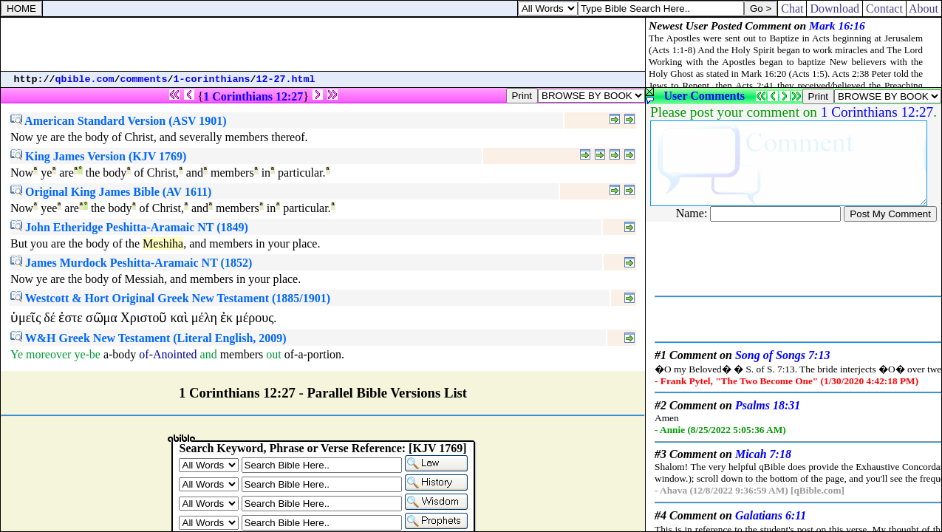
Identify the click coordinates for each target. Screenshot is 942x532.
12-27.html (285, 79)
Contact (884, 8)
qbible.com (85, 79)
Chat (792, 8)
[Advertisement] (323, 44)
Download (834, 8)
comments (144, 79)
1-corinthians (212, 79)
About (924, 8)
